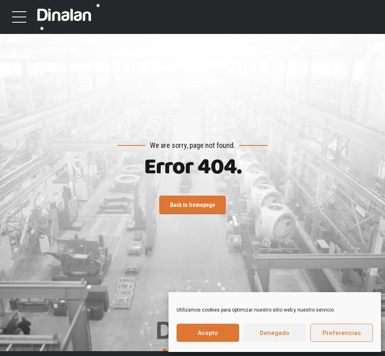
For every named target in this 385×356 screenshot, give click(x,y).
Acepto (208, 333)
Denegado (274, 333)
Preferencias (341, 333)
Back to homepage (192, 205)
